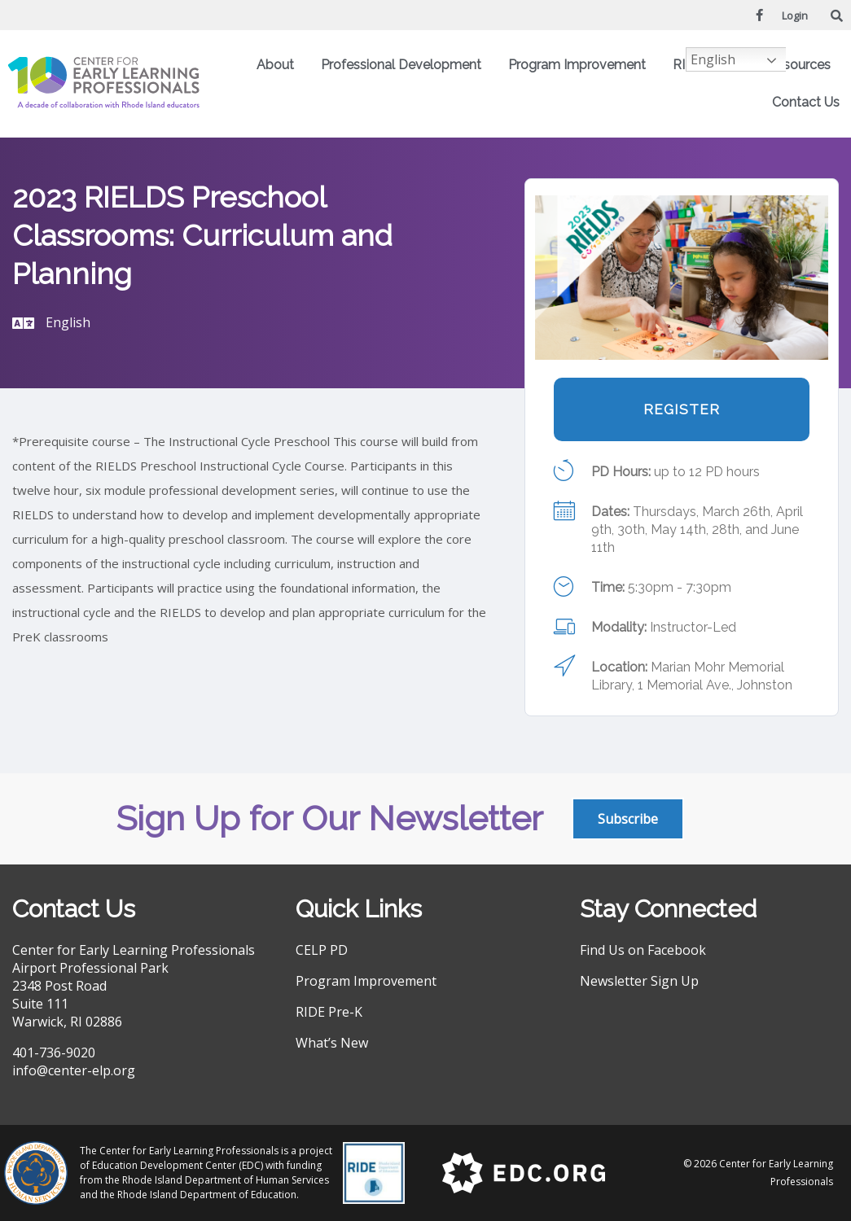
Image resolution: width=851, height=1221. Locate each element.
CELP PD (322, 950)
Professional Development (405, 65)
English (713, 59)
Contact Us (806, 102)
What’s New (332, 1043)
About (279, 65)
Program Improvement (581, 65)
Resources (803, 65)
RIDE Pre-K (329, 1012)
